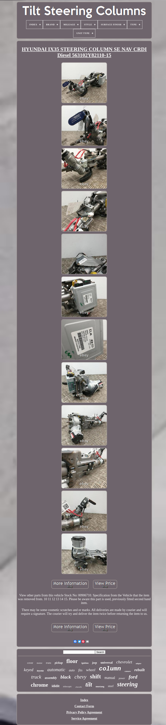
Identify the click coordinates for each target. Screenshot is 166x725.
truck (36, 677)
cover (30, 662)
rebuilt (139, 670)
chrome (39, 685)
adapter (138, 663)
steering (127, 684)
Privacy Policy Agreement (84, 712)
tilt (88, 684)
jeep (94, 662)
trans (48, 663)
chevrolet (124, 662)
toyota (40, 670)
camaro (128, 671)
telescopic (67, 686)
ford (133, 677)
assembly (51, 678)
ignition (84, 663)
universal (107, 662)
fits (80, 670)
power (122, 678)
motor (39, 663)
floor (72, 661)
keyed (28, 670)
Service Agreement (84, 718)
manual (110, 678)
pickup (59, 662)
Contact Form (84, 706)
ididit (55, 686)
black (66, 677)
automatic (56, 669)
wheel (90, 670)
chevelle (78, 687)
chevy (80, 677)
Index (84, 700)
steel (110, 686)
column (110, 668)
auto (72, 670)
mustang (100, 686)
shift (95, 676)
